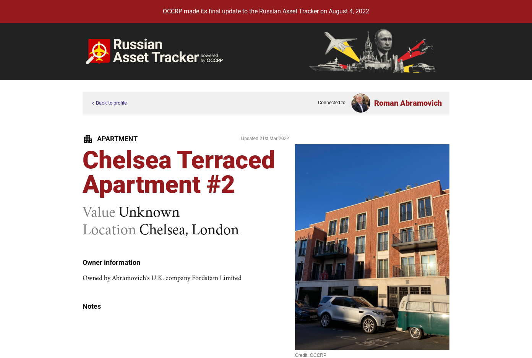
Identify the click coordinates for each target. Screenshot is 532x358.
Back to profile (108, 103)
